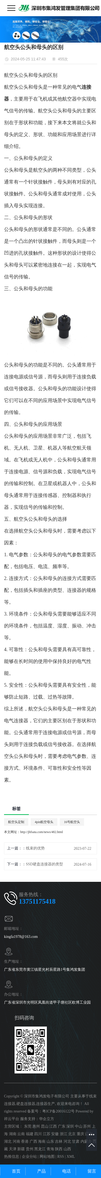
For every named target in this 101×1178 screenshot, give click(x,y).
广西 (33, 1141)
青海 (50, 1149)
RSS (60, 1157)
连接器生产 (45, 1104)
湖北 (8, 1141)
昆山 (44, 1126)
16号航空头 (72, 822)
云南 (21, 1134)
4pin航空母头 (44, 822)
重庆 (80, 1134)
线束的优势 (35, 848)
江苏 (46, 1134)
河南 (16, 1141)
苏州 (87, 1126)
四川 (38, 1134)
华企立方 (46, 1119)
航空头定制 (16, 822)
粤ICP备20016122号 (58, 1111)
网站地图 (47, 1157)
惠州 (36, 1126)
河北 (67, 1141)
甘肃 (75, 1141)
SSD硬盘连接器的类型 (44, 864)
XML (71, 1157)
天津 (12, 1149)
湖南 (12, 1134)
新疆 (21, 1149)
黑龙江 (40, 1149)
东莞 (28, 1126)
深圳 (70, 1126)
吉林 (58, 1141)
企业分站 (29, 1157)
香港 (25, 1141)
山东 (50, 1141)
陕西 (58, 1149)
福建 (29, 1134)
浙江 (63, 1134)
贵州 (29, 1149)
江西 (53, 1126)
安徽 (55, 1134)
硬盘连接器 (25, 1104)
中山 (78, 1126)
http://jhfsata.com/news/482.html (41, 832)
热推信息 (11, 1157)
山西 (67, 1149)
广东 (61, 1126)
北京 (72, 1134)
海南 (42, 1141)
